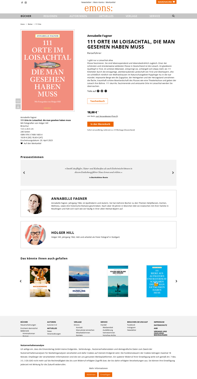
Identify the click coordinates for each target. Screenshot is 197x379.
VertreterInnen (109, 333)
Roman (26, 336)
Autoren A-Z (52, 325)
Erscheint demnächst (29, 328)
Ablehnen (91, 374)
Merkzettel (110, 2)
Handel (103, 325)
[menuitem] (87, 2)
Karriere (79, 335)
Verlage (78, 322)
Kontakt (79, 327)
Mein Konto (98, 2)
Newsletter (86, 2)
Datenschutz (160, 325)
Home (23, 24)
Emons (76, 325)
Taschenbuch (97, 101)
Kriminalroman (29, 333)
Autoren (51, 322)
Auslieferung (108, 330)
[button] (172, 16)
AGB (156, 328)
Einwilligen (105, 374)
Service (104, 322)
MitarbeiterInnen (83, 333)
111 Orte (38, 24)
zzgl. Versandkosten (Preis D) (107, 116)
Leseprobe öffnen (18, 101)
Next (173, 172)
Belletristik (25, 331)
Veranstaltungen (54, 334)
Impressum (159, 322)
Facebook (131, 325)
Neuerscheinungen (28, 325)
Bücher (30, 24)
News (49, 331)
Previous (24, 172)
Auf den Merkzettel (32, 143)
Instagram (131, 327)
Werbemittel (108, 327)
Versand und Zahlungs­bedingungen (160, 333)
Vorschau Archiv (109, 335)
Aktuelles (52, 328)
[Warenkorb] (166, 2)
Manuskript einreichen (85, 330)
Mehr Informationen (98, 368)
